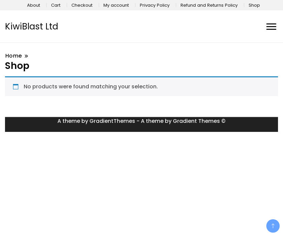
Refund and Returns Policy (209, 5)
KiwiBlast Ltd (31, 26)
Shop (254, 5)
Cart (55, 5)
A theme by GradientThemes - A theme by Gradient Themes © (141, 121)
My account (116, 5)
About (33, 5)
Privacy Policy (155, 5)
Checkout (81, 5)
